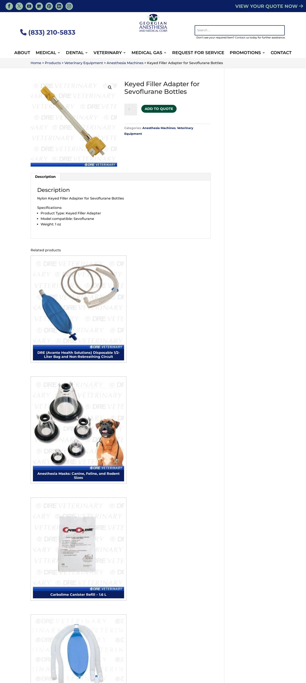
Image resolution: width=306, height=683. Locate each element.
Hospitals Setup (111, 600)
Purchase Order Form (119, 626)
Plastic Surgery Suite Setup (121, 551)
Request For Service (198, 53)
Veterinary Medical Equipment (192, 655)
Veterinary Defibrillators (247, 536)
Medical (46, 53)
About (22, 53)
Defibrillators (45, 556)
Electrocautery (46, 489)
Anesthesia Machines (159, 128)
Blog (225, 655)
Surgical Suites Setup (116, 585)
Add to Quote (159, 107)
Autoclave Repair (113, 489)
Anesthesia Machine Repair (122, 482)
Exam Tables (44, 526)
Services (46, 655)
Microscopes (44, 571)
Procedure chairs (48, 504)
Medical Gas (147, 53)
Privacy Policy (262, 679)
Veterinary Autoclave (245, 500)
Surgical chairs (46, 512)
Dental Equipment (203, 661)
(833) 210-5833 (47, 32)
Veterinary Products (147, 655)
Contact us (242, 37)
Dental (75, 53)
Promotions (245, 53)
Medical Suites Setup (116, 593)
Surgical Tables (47, 541)
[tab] (45, 176)
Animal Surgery (131, 661)
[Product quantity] (130, 109)
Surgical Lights (46, 534)
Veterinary (108, 53)
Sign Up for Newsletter (120, 632)
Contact (281, 53)
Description (45, 177)
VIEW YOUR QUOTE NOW (269, 6)
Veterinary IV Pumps (245, 528)
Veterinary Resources (74, 655)
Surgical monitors (49, 497)
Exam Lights (44, 549)
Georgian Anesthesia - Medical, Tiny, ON (79, 673)
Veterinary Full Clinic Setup (186, 548)
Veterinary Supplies (98, 661)
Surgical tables (46, 519)
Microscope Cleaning (116, 497)
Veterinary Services (111, 655)
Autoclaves (43, 564)
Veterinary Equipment (166, 661)
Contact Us (121, 432)
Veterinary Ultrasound (246, 507)
